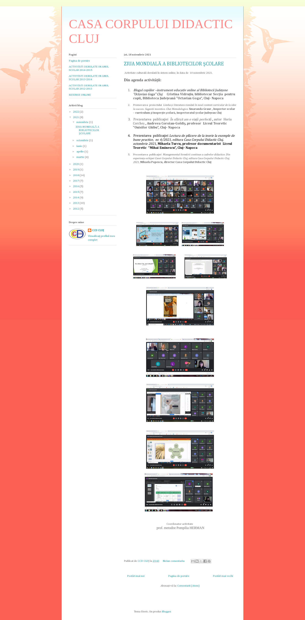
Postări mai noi (135, 576)
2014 (76, 197)
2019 (76, 169)
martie (80, 157)
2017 (76, 181)
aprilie (80, 151)
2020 (76, 164)
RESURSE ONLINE (80, 95)
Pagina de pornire (178, 576)
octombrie (82, 140)
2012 (76, 208)
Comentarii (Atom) (188, 585)
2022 (76, 111)
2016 (76, 186)
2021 (76, 117)
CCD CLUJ (98, 230)
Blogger (166, 611)
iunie (79, 146)
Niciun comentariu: (174, 561)
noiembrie (82, 122)
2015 (76, 192)
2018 (76, 175)
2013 (76, 203)
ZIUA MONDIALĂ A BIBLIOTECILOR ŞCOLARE (174, 63)
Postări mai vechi (223, 576)
